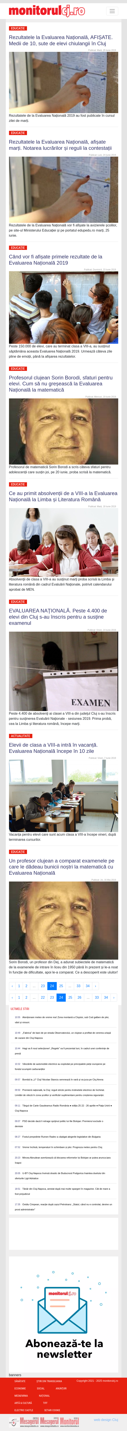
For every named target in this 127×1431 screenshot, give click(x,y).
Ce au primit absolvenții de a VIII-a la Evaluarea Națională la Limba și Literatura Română (63, 496)
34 (88, 986)
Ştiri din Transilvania (49, 1381)
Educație (18, 28)
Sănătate (20, 1381)
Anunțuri (61, 1388)
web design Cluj (106, 1420)
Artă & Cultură (23, 1403)
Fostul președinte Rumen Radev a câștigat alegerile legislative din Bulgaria (61, 1136)
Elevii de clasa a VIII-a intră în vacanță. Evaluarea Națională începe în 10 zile (53, 748)
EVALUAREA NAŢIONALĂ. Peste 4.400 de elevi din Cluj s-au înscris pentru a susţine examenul (58, 617)
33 (79, 986)
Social (41, 1388)
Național (44, 1395)
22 (43, 997)
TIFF (45, 1403)
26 (79, 997)
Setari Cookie (52, 1410)
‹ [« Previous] (12, 986)
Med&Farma (21, 1395)
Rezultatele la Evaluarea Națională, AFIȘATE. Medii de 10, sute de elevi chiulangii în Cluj (61, 40)
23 (43, 986)
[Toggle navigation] (112, 11)
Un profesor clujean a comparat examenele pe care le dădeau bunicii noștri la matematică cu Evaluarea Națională (61, 867)
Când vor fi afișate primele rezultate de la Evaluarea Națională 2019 (55, 260)
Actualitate (20, 736)
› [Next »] (95, 986)
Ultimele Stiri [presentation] (20, 1009)
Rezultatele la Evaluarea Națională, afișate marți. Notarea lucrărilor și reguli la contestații (60, 145)
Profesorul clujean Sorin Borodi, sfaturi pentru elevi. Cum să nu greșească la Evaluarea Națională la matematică (61, 384)
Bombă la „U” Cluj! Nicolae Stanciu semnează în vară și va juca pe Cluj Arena (62, 1079)
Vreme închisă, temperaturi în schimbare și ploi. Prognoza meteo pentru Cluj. (62, 1147)
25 (61, 986)
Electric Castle (24, 1410)
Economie (20, 1388)
